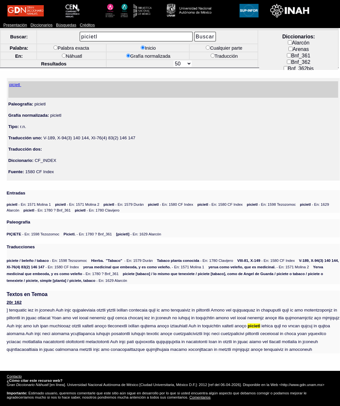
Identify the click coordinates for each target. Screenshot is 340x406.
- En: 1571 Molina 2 (77, 204)
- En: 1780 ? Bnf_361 (47, 210)
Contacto (14, 376)
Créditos (87, 25)
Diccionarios (42, 25)
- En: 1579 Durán (123, 204)
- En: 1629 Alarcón (138, 234)
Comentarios (200, 397)
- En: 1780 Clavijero (97, 210)
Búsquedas (66, 25)
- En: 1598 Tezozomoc (271, 204)
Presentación (15, 25)
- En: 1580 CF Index (170, 204)
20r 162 (14, 302)
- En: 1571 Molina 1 (29, 204)
